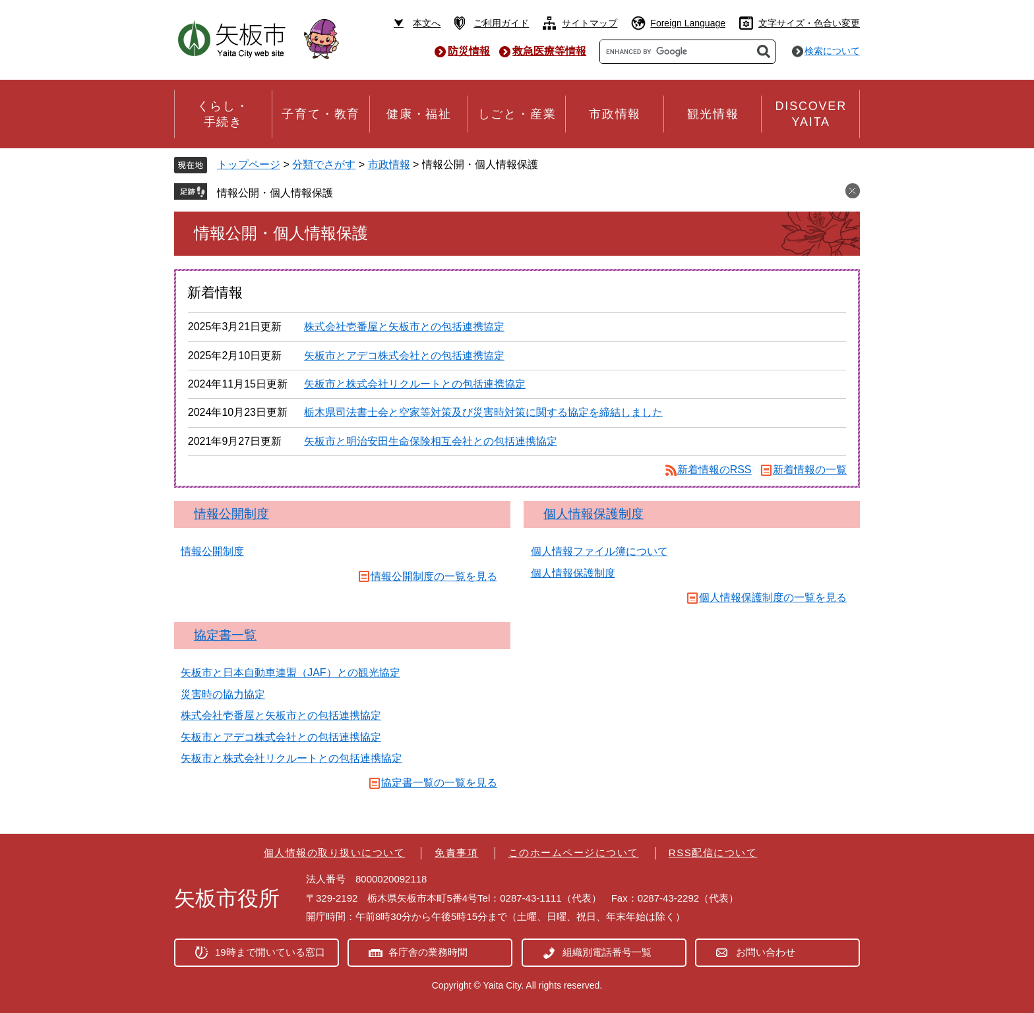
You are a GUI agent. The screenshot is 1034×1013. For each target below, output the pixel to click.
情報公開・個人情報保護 (275, 192)
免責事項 (456, 852)
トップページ (248, 164)
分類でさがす (323, 164)
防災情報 (469, 51)
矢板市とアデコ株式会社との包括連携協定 (404, 355)
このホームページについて (573, 852)
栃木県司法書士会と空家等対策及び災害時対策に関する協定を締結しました (483, 412)
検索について (832, 50)
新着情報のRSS (714, 469)
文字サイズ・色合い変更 (809, 23)
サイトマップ (589, 23)
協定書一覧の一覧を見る (439, 782)
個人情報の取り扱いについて (335, 852)
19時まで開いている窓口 (270, 952)
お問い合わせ (765, 952)
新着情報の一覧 (810, 469)
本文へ (427, 23)
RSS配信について (713, 852)
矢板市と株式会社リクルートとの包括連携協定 (415, 384)
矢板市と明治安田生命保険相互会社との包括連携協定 (430, 441)
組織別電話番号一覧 (607, 952)
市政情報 (389, 164)
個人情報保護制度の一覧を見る (773, 597)
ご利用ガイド (501, 23)
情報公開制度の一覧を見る (434, 576)
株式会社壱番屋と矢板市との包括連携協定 (404, 326)
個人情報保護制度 (593, 514)
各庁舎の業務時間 (428, 952)
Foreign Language (687, 23)
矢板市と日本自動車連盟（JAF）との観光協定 (290, 672)
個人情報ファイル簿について (599, 551)
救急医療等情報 (549, 51)
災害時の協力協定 (223, 694)
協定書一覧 (225, 635)
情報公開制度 (231, 514)
